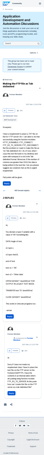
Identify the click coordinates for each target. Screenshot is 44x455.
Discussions (9, 9)
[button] (5, 110)
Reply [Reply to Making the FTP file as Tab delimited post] (7, 183)
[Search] (22, 43)
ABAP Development (10, 120)
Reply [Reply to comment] (9, 316)
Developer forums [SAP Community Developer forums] (15, 67)
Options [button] (33, 53)
